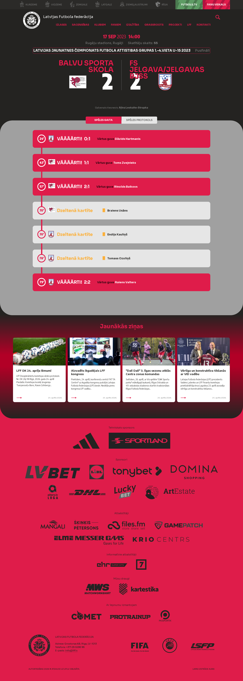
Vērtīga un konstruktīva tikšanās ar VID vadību (203, 372)
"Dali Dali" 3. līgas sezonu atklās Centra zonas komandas (148, 372)
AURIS (211, 669)
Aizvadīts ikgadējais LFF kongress (88, 372)
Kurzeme (28, 4)
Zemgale (78, 4)
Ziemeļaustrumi (134, 4)
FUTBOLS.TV (189, 4)
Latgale (103, 4)
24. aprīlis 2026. (39, 398)
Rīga (161, 4)
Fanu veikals (216, 4)
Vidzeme (53, 4)
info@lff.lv (71, 650)
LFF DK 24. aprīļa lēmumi (33, 370)
